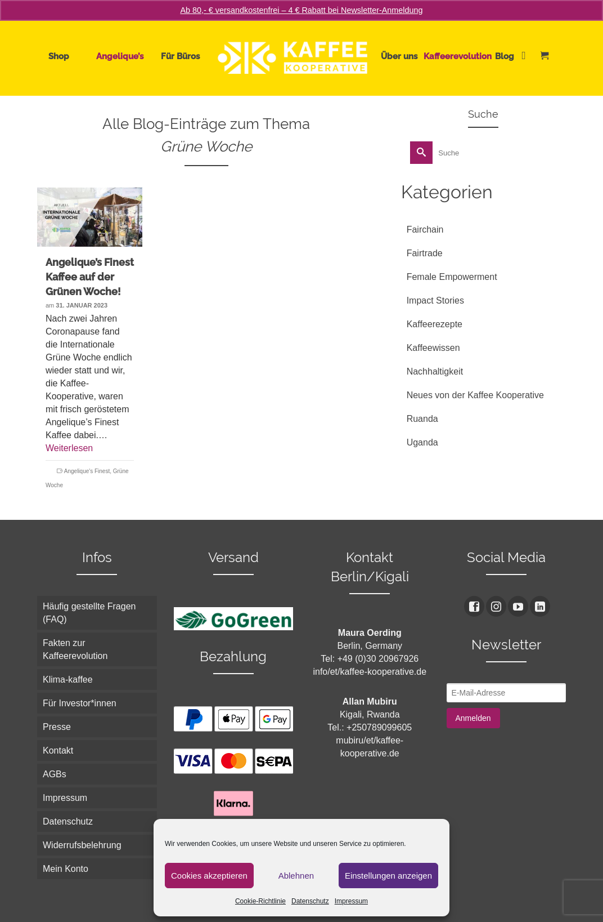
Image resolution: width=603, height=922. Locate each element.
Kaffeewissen (433, 348)
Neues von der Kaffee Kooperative (475, 395)
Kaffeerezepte (434, 324)
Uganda (422, 442)
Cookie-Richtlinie (260, 901)
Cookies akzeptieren (209, 875)
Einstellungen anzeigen (388, 875)
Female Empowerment (452, 277)
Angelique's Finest (87, 471)
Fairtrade (425, 253)
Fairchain (425, 229)
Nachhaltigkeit (435, 371)
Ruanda (422, 419)
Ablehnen (296, 875)
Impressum (351, 901)
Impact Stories (435, 300)
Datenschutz (310, 901)
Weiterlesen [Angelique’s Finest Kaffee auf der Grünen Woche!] (69, 448)
